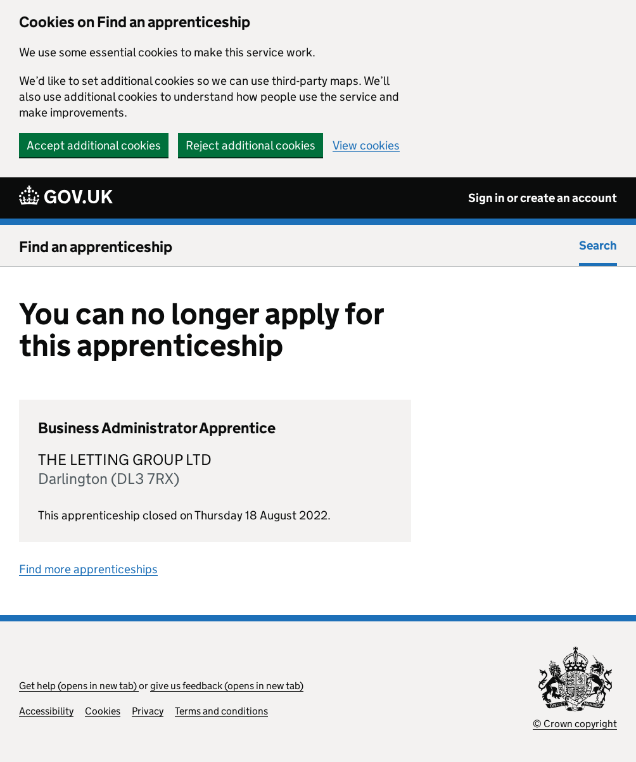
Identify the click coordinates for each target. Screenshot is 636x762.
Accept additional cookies (94, 145)
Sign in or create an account (542, 198)
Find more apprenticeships (88, 569)
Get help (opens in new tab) (79, 686)
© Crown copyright (575, 724)
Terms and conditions (221, 711)
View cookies (366, 145)
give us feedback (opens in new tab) (226, 686)
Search (598, 245)
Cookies (102, 711)
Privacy (147, 711)
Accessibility (46, 711)
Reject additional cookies (250, 145)
